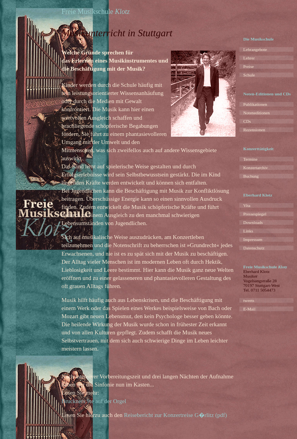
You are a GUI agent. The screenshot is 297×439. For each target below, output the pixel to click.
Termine (250, 159)
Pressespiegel (254, 214)
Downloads (253, 222)
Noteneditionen (256, 112)
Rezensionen (254, 129)
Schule (249, 75)
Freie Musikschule (95, 11)
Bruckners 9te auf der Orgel (93, 401)
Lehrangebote (255, 49)
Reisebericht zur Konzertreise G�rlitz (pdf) (175, 415)
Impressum (252, 239)
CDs (247, 121)
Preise (248, 66)
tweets (248, 300)
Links (248, 231)
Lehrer (249, 58)
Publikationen (255, 104)
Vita (246, 205)
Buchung (251, 176)
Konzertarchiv (255, 167)
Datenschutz (254, 248)
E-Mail (249, 309)
